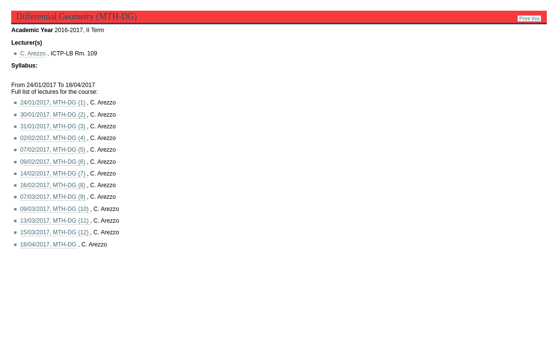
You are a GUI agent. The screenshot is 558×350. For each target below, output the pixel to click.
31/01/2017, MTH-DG (53, 126)
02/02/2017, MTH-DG (53, 138)
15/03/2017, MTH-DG (55, 232)
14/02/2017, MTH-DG (53, 173)
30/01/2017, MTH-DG (53, 114)
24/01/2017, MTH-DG (53, 102)
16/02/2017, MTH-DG (53, 185)
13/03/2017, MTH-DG (55, 220)
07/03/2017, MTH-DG (53, 196)
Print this (529, 18)
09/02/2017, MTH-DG (53, 161)
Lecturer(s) (26, 42)
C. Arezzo (33, 53)
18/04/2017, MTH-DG (49, 244)
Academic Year (32, 30)
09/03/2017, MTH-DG (55, 209)
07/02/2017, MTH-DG (53, 149)
